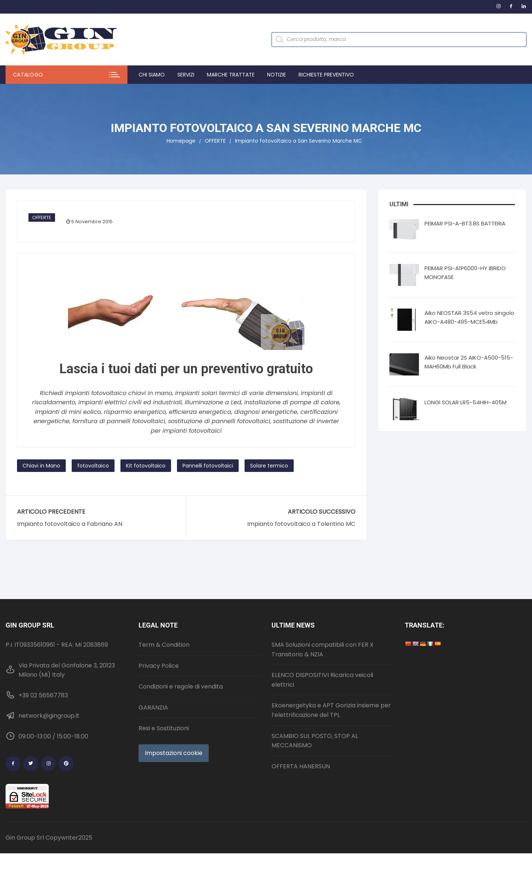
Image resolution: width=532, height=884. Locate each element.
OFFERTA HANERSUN (301, 766)
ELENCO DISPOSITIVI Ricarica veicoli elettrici (322, 680)
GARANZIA (153, 707)
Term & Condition (164, 644)
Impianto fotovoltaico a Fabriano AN (69, 524)
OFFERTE (41, 217)
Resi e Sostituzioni (164, 728)
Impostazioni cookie (173, 753)
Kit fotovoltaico (146, 465)
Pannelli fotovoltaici (208, 465)
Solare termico (269, 465)
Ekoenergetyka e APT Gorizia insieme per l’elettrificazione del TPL (331, 710)
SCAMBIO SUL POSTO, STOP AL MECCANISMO (315, 741)
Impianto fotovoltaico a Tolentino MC (301, 524)
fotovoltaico (93, 465)
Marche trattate (231, 74)
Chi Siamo (152, 74)
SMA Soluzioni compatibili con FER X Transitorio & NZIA (323, 649)
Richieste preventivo (326, 74)
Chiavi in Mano (41, 465)
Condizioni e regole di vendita (181, 686)
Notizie (276, 74)
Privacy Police (159, 666)
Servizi (185, 74)
